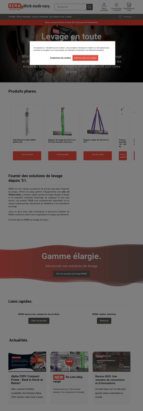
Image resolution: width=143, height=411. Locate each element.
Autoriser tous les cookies (85, 58)
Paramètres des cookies (60, 58)
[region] (72, 53)
